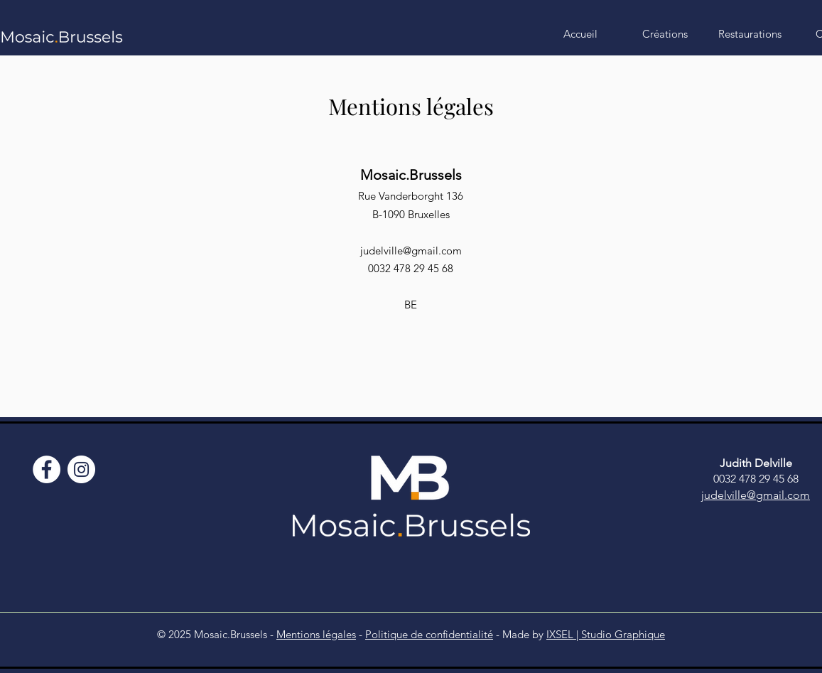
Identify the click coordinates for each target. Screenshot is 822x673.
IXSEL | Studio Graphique (605, 634)
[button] (665, 34)
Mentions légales (316, 634)
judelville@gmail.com (411, 250)
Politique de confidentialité (429, 634)
